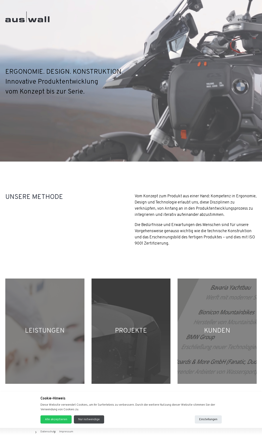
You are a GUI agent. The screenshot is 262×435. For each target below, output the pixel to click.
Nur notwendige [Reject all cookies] (89, 419)
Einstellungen (208, 419)
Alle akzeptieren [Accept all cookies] (56, 419)
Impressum (66, 431)
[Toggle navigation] (254, 20)
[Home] (27, 19)
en (240, 20)
